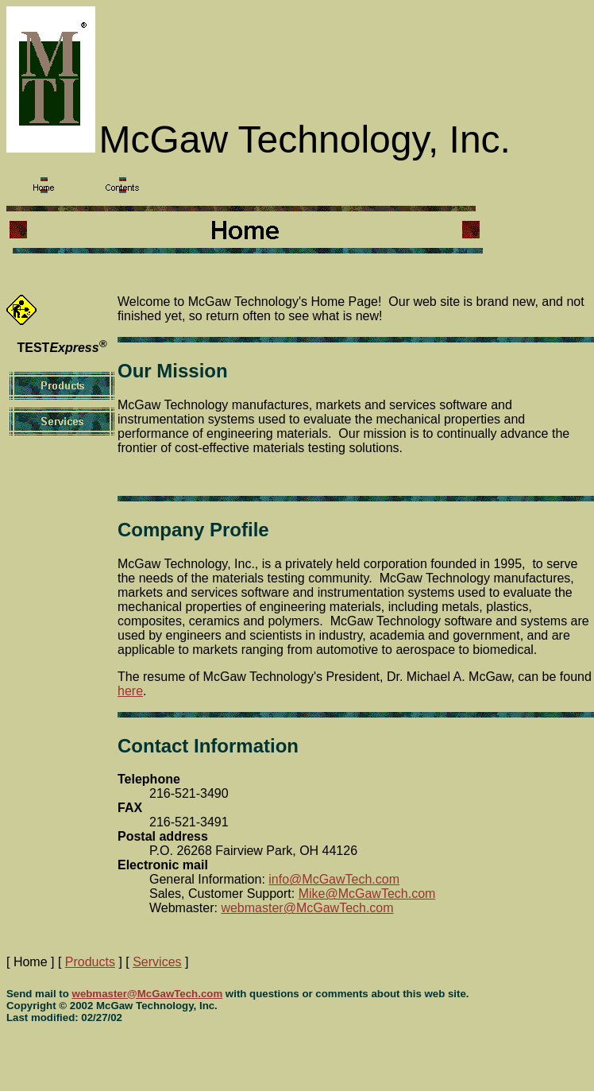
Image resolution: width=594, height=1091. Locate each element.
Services (157, 962)
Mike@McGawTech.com (367, 893)
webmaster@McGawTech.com (307, 908)
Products (90, 962)
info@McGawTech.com (333, 879)
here (130, 691)
